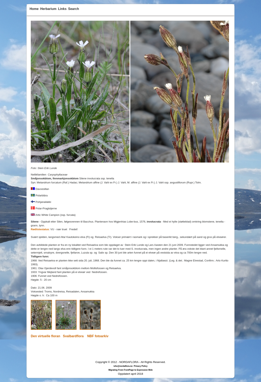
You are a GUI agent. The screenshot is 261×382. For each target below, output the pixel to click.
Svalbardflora (73, 336)
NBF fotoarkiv (97, 336)
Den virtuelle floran (45, 336)
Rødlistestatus (40, 229)
